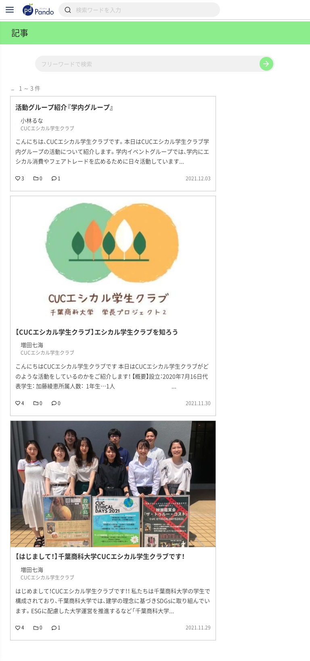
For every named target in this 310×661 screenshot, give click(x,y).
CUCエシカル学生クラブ (48, 594)
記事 (18, 645)
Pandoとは (250, 645)
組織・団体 (62, 645)
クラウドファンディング (179, 645)
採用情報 (111, 645)
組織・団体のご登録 (36, 657)
